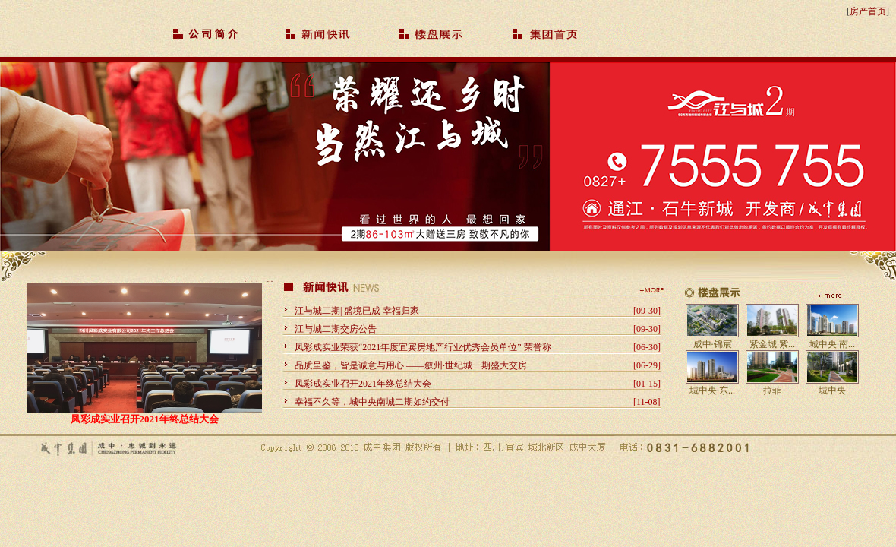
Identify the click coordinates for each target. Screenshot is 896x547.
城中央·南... (832, 344)
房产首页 (868, 11)
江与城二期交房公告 (336, 329)
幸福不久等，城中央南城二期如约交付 (372, 402)
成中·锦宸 (712, 344)
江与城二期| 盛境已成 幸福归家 (357, 310)
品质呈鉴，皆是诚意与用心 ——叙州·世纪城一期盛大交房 (411, 365)
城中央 (832, 390)
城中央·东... (712, 390)
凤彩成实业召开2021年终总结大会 (145, 419)
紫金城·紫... (772, 344)
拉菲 (772, 390)
